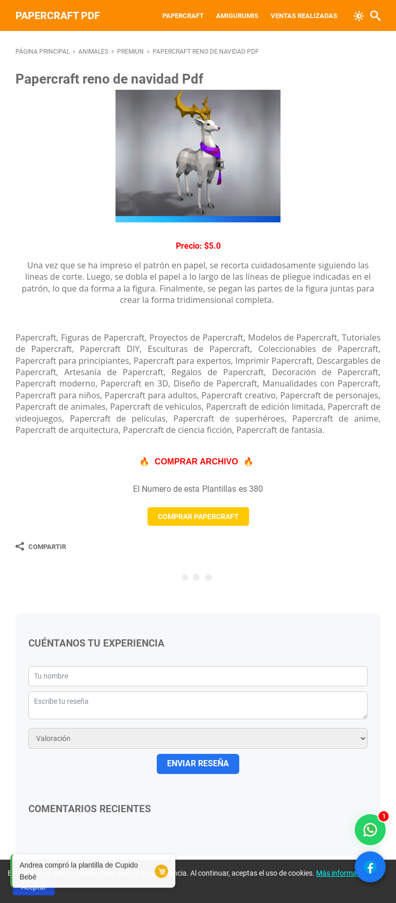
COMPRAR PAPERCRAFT (198, 516)
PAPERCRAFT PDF (57, 15)
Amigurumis (237, 16)
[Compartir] (40, 546)
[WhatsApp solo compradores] (370, 829)
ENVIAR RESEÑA (198, 763)
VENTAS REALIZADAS (304, 16)
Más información (343, 873)
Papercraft (183, 16)
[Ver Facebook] (370, 866)
